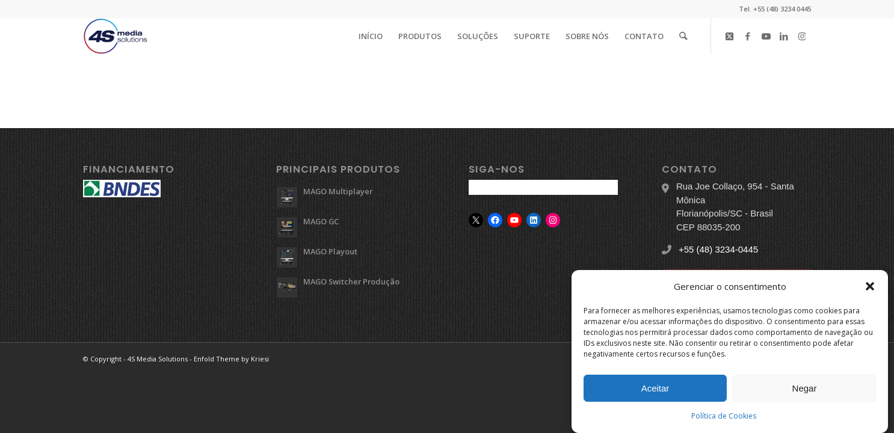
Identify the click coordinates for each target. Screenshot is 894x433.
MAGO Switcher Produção (351, 281)
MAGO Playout (330, 251)
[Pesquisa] (683, 36)
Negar (804, 388)
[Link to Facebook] (748, 35)
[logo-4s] (115, 36)
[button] (870, 286)
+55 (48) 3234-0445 (718, 249)
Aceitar (655, 388)
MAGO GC (321, 221)
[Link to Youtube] (766, 35)
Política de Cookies (723, 416)
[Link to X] (730, 35)
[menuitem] (371, 36)
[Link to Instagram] (802, 35)
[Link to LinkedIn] (784, 35)
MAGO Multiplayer (337, 191)
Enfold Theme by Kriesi (231, 358)
